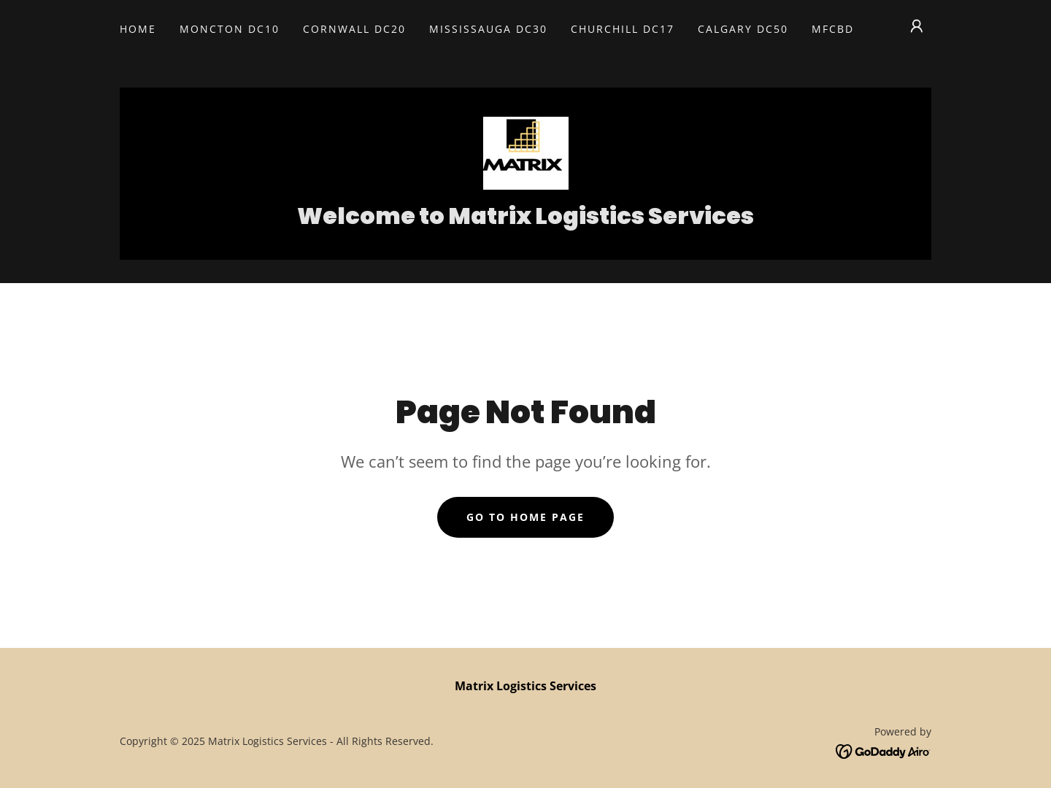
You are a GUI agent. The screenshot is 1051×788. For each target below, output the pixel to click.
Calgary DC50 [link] (743, 29)
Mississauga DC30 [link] (488, 29)
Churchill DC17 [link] (622, 29)
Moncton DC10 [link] (230, 29)
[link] (525, 152)
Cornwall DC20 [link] (354, 29)
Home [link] (138, 29)
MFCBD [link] (833, 29)
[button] (916, 26)
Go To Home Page (525, 517)
